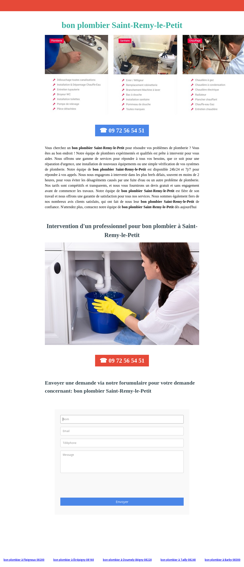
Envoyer (122, 501)
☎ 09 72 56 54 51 (122, 130)
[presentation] (94, 486)
